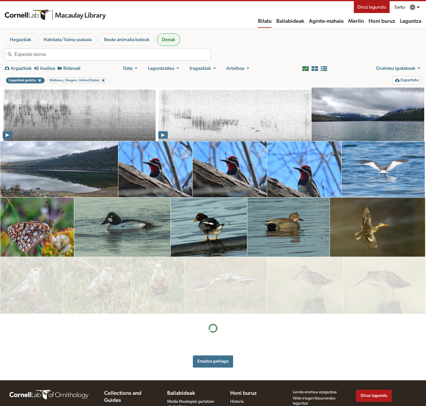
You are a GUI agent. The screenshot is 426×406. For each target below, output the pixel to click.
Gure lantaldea (243, 381)
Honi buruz (382, 21)
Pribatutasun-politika (311, 383)
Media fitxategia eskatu (187, 403)
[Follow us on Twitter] (371, 391)
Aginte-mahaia (326, 21)
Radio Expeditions (120, 393)
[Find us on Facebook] (359, 391)
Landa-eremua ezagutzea (315, 365)
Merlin (356, 21)
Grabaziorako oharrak (186, 386)
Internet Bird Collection (124, 399)
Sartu (399, 7)
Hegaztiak (20, 39)
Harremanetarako (245, 387)
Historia (237, 375)
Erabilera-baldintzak (310, 389)
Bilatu (265, 21)
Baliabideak (290, 21)
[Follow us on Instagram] (383, 391)
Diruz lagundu (371, 7)
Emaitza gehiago (213, 304)
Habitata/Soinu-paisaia (67, 39)
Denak (168, 39)
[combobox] (112, 54)
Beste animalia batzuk (126, 39)
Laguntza (410, 21)
